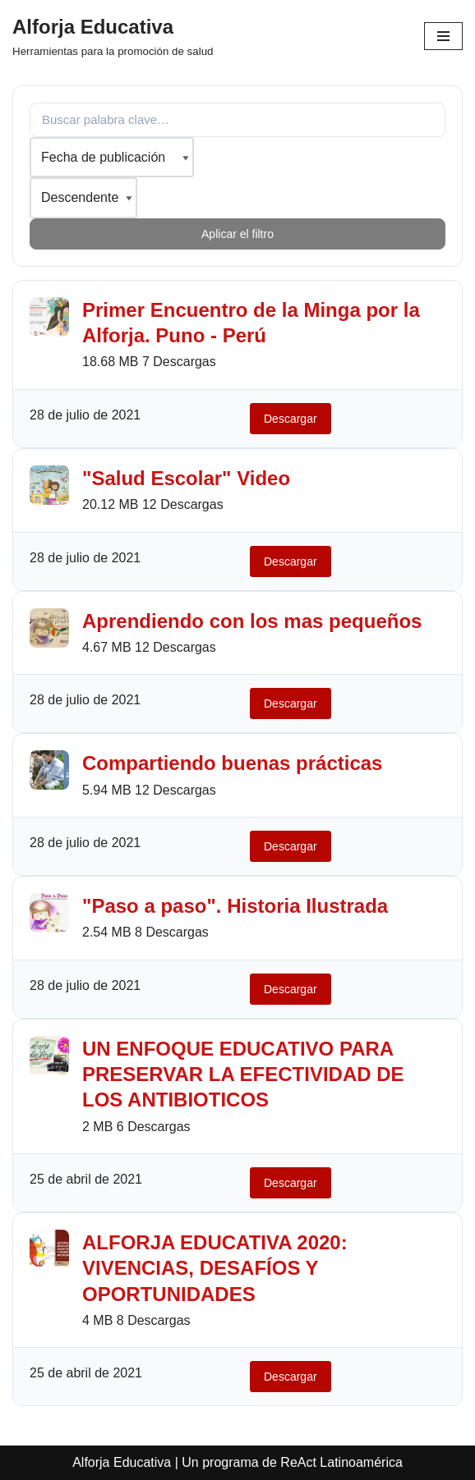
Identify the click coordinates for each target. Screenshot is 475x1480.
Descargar (290, 418)
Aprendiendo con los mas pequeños (252, 621)
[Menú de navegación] (443, 36)
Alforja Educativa (121, 1462)
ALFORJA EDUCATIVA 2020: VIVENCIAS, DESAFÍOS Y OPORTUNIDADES (215, 1267)
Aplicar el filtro (237, 234)
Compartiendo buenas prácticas (232, 763)
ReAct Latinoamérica (341, 1462)
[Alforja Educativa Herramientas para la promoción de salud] (112, 36)
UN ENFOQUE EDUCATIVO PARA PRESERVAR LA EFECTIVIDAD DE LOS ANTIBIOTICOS (243, 1074)
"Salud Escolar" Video (186, 478)
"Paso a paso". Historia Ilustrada (235, 906)
